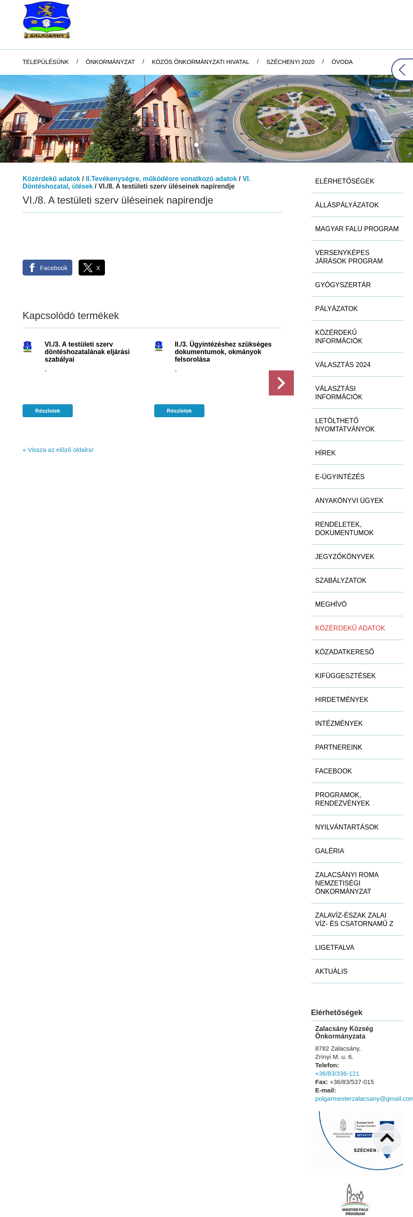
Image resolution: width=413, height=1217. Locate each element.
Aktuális (331, 917)
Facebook (333, 716)
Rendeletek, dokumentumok (344, 474)
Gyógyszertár (343, 230)
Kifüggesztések (345, 621)
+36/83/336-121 (337, 1019)
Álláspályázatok (347, 150)
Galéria (329, 796)
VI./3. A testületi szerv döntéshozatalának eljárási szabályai (87, 297)
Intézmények (339, 669)
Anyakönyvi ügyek (349, 446)
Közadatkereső (344, 597)
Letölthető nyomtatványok (345, 370)
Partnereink (338, 693)
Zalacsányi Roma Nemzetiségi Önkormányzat (347, 829)
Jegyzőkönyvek (344, 502)
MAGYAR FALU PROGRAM (357, 174)
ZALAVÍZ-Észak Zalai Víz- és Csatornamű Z (354, 865)
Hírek (325, 398)
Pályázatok (336, 254)
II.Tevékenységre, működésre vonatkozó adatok (161, 124)
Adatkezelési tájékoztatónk (52, 1208)
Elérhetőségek (344, 126)
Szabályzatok (341, 526)
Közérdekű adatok (51, 124)
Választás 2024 (343, 310)
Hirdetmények (341, 645)
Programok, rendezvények (342, 745)
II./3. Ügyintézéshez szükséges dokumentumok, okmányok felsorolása (223, 297)
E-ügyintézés (340, 422)
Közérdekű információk (338, 282)
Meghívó (331, 550)
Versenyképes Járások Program (349, 202)
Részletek (47, 356)
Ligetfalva (334, 893)
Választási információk (338, 338)
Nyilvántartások (347, 772)
